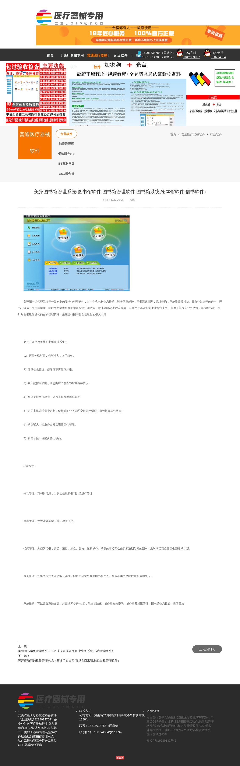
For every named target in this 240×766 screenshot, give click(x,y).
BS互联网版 (66, 163)
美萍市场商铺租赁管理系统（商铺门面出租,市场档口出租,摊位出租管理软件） (69, 660)
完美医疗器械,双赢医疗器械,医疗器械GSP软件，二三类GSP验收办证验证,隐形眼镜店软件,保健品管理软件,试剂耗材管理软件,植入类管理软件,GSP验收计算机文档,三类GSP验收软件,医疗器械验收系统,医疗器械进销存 (180, 726)
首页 (50, 55)
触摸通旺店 (66, 143)
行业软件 (66, 134)
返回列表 (209, 649)
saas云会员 (66, 173)
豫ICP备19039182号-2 (161, 740)
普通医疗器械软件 (97, 61)
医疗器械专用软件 (73, 61)
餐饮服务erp (66, 153)
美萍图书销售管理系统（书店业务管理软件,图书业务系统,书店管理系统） (66, 651)
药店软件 (120, 55)
